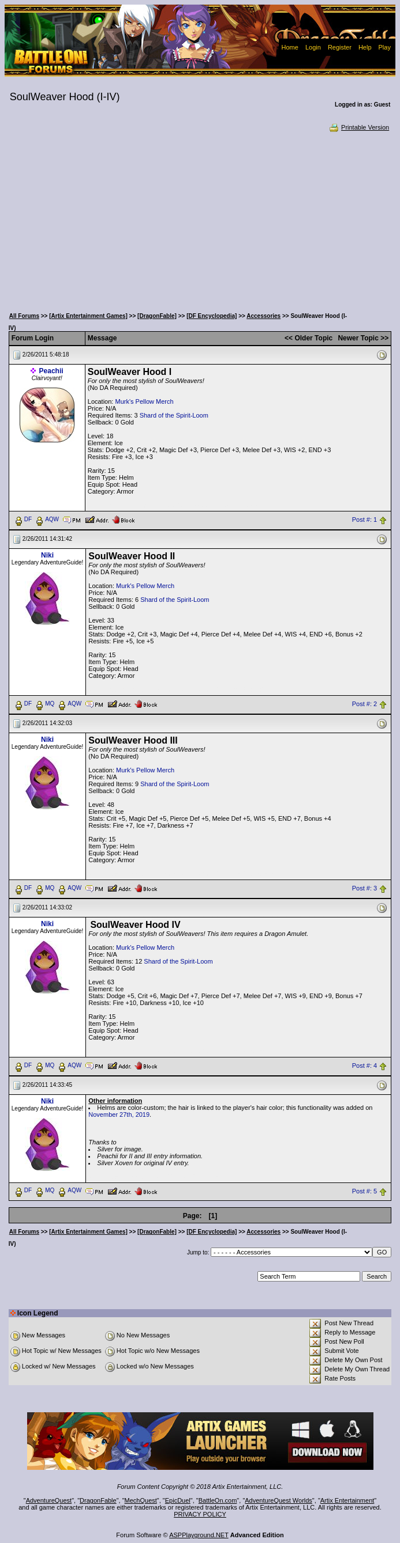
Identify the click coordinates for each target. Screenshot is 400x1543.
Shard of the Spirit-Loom (174, 415)
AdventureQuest (49, 1500)
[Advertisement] (200, 218)
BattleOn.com (218, 1500)
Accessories (263, 316)
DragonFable (98, 1500)
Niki (47, 555)
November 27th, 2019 (118, 1114)
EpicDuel (177, 1500)
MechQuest (141, 1500)
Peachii (51, 371)
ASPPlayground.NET (199, 1534)
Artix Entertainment (347, 1500)
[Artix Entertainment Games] (88, 316)
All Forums (24, 316)
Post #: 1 (364, 519)
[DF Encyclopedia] (211, 316)
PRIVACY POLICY (200, 1514)
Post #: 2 (364, 703)
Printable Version (358, 127)
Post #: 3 (364, 888)
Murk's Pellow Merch (144, 401)
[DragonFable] (157, 316)
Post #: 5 (364, 1191)
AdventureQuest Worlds (278, 1500)
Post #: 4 (364, 1065)
